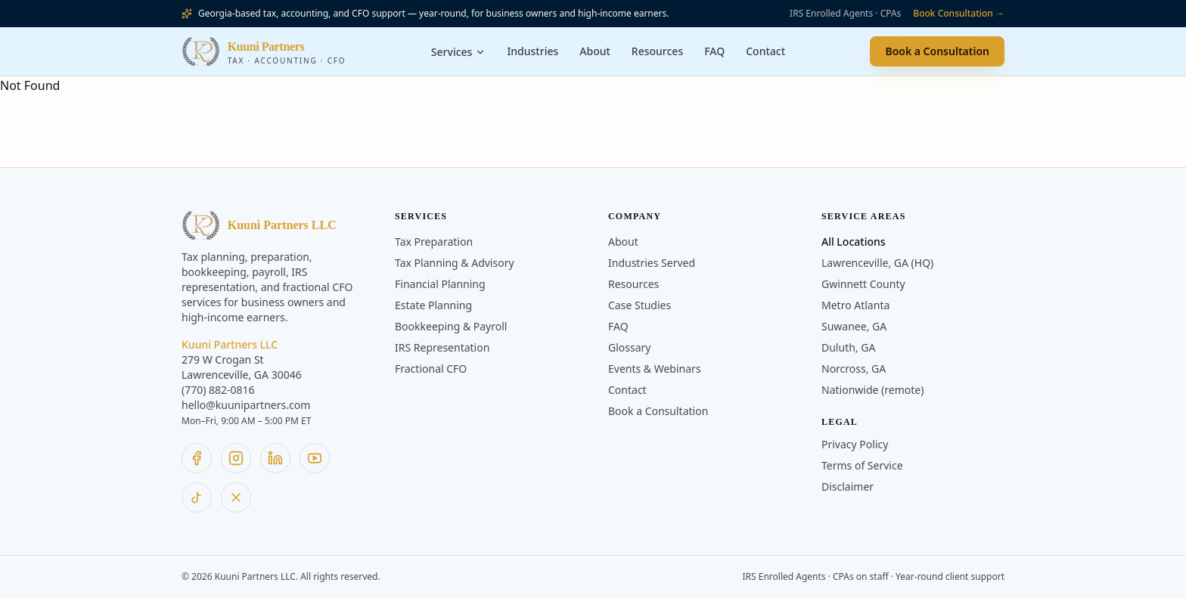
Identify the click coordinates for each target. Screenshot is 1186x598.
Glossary (629, 347)
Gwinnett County (863, 284)
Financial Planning (440, 284)
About (594, 51)
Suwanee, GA (853, 326)
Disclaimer (847, 486)
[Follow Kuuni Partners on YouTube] (315, 458)
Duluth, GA (848, 347)
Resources (657, 51)
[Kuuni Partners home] (264, 51)
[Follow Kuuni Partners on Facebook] (197, 458)
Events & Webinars (654, 368)
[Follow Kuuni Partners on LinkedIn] (275, 458)
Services (458, 52)
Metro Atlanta (855, 305)
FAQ (714, 51)
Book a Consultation (937, 51)
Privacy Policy (854, 444)
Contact (765, 51)
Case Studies (639, 305)
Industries (532, 51)
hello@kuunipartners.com (246, 405)
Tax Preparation (434, 241)
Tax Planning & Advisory (454, 263)
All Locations (853, 241)
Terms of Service (862, 465)
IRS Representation (442, 347)
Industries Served (651, 263)
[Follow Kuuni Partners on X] (236, 497)
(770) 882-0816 (218, 390)
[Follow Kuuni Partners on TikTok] (197, 497)
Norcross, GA (853, 368)
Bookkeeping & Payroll (451, 326)
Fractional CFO (431, 368)
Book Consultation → (958, 14)
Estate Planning (433, 305)
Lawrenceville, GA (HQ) (877, 263)
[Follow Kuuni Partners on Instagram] (236, 458)
